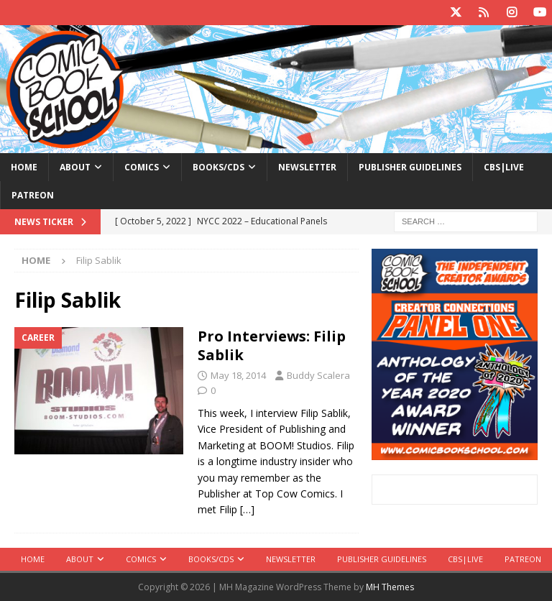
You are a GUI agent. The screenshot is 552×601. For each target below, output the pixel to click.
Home (24, 167)
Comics (141, 167)
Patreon (33, 195)
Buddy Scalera (318, 375)
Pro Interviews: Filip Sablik (272, 345)
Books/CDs (218, 167)
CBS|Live (504, 167)
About (75, 167)
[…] (247, 509)
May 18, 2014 (238, 375)
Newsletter (307, 167)
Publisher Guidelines (410, 167)
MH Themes (390, 587)
